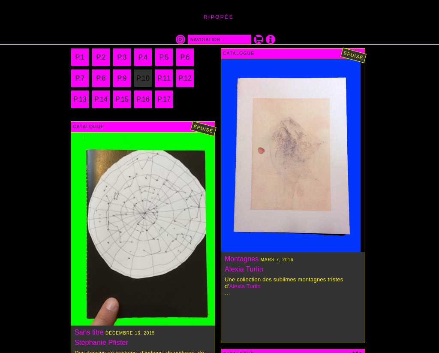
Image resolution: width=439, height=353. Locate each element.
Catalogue (239, 53)
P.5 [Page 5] (164, 57)
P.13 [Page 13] (80, 99)
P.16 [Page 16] (143, 99)
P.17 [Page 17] (164, 99)
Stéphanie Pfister (101, 342)
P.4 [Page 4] (143, 57)
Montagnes (242, 258)
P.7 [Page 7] (80, 78)
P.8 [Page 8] (101, 78)
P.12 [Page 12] (185, 78)
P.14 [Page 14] (101, 99)
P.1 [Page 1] (80, 57)
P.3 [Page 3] (122, 57)
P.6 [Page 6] (185, 57)
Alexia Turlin (244, 269)
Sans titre (89, 332)
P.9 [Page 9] (122, 78)
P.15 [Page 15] (122, 99)
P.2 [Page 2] (101, 57)
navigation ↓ (207, 39)
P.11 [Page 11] (164, 78)
